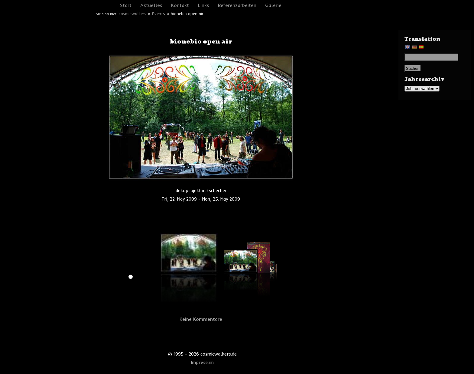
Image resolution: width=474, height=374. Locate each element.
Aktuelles (151, 5)
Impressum (202, 362)
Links (203, 5)
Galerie (273, 5)
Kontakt (180, 5)
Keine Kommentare (201, 319)
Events (158, 13)
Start (125, 5)
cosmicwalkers (132, 13)
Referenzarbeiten (237, 5)
